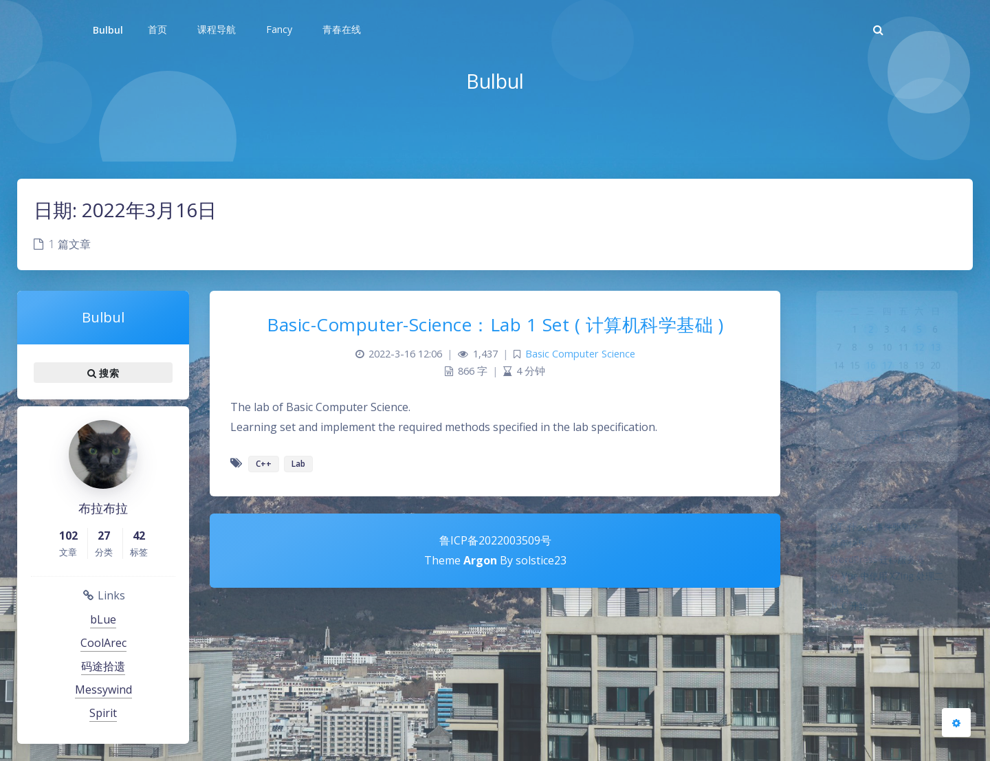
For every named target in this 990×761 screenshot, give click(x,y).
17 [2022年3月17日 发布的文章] (887, 381)
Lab (298, 464)
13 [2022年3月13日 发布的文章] (946, 359)
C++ (264, 464)
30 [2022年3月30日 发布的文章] (867, 425)
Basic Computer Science (580, 353)
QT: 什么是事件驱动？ (872, 530)
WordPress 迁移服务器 (875, 570)
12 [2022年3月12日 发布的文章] (926, 359)
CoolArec (103, 642)
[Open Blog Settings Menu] (956, 722)
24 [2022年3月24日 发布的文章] (887, 403)
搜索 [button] (103, 372)
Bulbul (108, 29)
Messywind (103, 689)
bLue (103, 619)
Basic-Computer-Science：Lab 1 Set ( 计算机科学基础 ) (495, 324)
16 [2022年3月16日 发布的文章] (867, 381)
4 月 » (907, 468)
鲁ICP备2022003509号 (495, 540)
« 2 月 (866, 468)
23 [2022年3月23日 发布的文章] (867, 403)
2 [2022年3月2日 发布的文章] (867, 337)
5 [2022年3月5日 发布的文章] (926, 337)
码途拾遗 (103, 666)
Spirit (103, 712)
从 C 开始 (841, 627)
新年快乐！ (845, 550)
